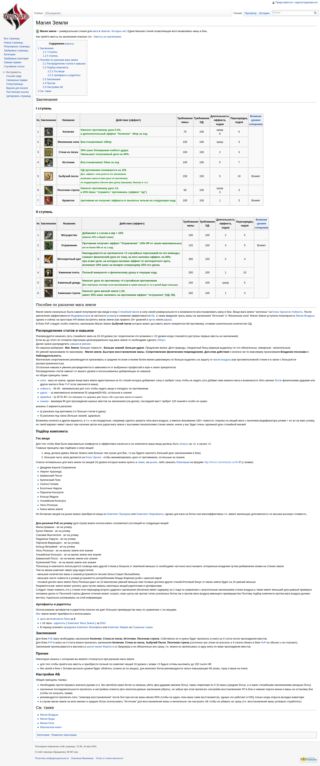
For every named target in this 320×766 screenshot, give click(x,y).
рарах (167, 319)
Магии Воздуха (305, 315)
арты (43, 618)
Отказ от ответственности (109, 758)
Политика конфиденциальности (52, 758)
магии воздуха (222, 359)
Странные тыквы (142, 627)
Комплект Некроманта (150, 513)
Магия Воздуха (49, 714)
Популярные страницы (17, 46)
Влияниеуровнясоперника (256, 120)
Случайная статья (14, 66)
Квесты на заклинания (107, 36)
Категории (9, 54)
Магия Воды (47, 718)
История (264, 13)
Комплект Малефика (89, 627)
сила (43, 380)
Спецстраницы (14, 84)
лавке (141, 462)
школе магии (94, 646)
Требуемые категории (16, 58)
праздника (70, 627)
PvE (50, 638)
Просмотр (251, 13)
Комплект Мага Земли (81, 623)
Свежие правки (12, 62)
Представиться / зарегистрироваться (297, 2)
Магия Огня (47, 723)
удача (43, 392)
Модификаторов (80, 315)
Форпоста (108, 646)
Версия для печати (17, 88)
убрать (69, 43)
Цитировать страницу (18, 96)
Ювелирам (183, 462)
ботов (278, 380)
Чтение (237, 13)
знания (44, 401)
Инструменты (13, 72)
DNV (103, 623)
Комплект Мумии (118, 627)
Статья (38, 13)
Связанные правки (17, 80)
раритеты (59, 623)
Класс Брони (280, 311)
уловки (111, 315)
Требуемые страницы (16, 50)
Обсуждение (52, 13)
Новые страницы (13, 42)
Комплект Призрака (119, 513)
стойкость (296, 311)
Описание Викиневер (82, 758)
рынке (153, 462)
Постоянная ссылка (17, 92)
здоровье (45, 396)
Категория (43, 734)
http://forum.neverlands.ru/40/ (221, 462)
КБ (152, 315)
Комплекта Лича (60, 618)
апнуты (184, 443)
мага (95, 31)
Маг (38, 613)
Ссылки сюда (13, 76)
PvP (67, 384)
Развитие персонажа (64, 734)
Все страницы (12, 38)
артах (152, 319)
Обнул (161, 339)
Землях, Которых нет (113, 31)
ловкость (45, 388)
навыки (74, 343)
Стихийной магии (128, 311)
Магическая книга (50, 727)
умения (86, 343)
